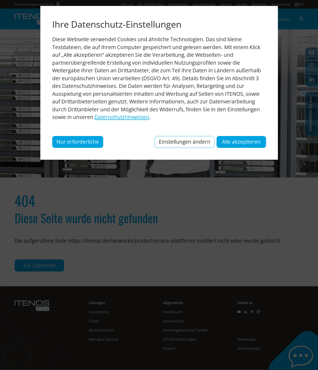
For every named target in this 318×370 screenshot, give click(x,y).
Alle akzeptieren (241, 141)
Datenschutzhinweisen (122, 117)
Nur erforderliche (77, 141)
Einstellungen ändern (184, 141)
